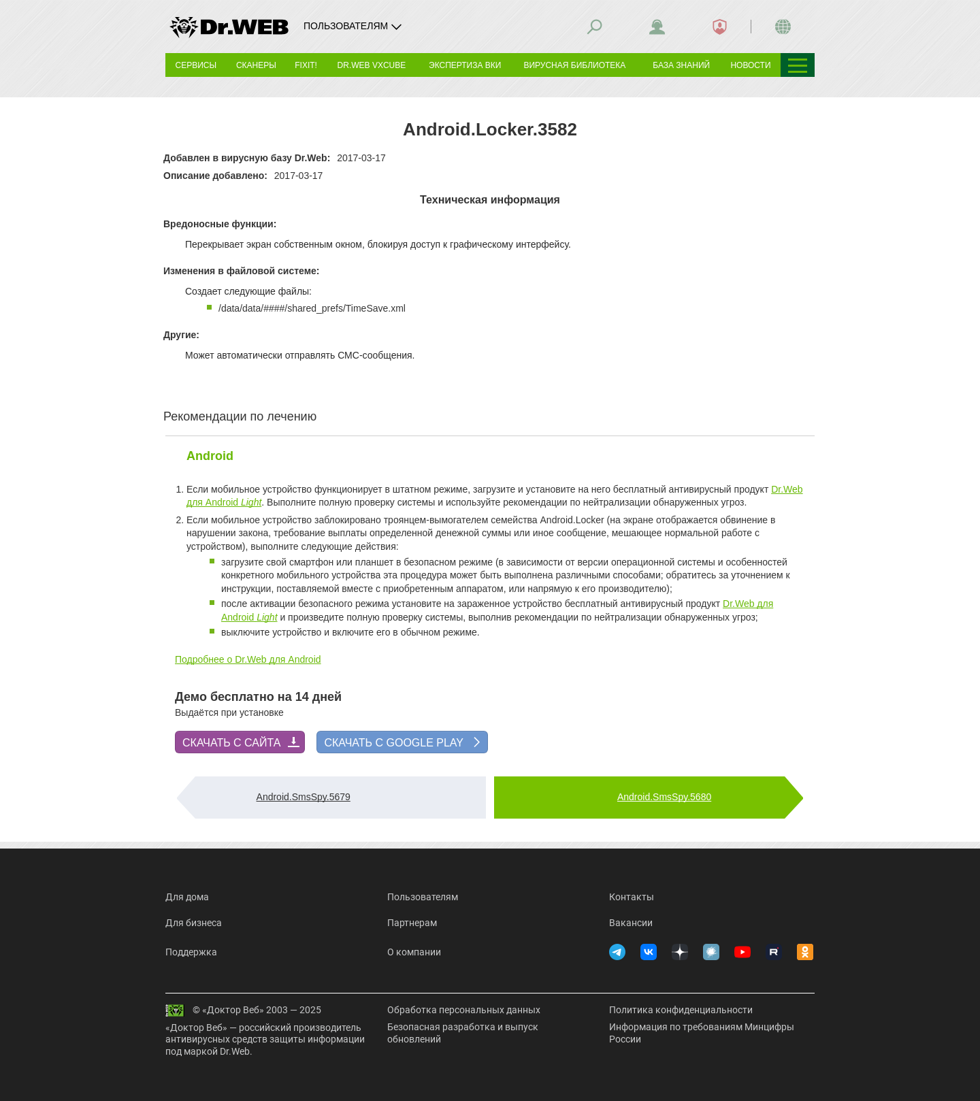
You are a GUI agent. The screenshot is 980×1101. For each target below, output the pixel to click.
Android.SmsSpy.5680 (664, 796)
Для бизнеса (193, 922)
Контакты (631, 897)
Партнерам (412, 922)
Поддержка (191, 952)
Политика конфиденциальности (681, 1009)
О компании (414, 952)
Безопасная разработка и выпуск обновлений (462, 1033)
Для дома (187, 897)
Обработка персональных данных (463, 1009)
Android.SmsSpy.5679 (303, 796)
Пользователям (422, 897)
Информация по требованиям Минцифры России (701, 1033)
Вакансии (631, 922)
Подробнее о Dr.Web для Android (248, 659)
